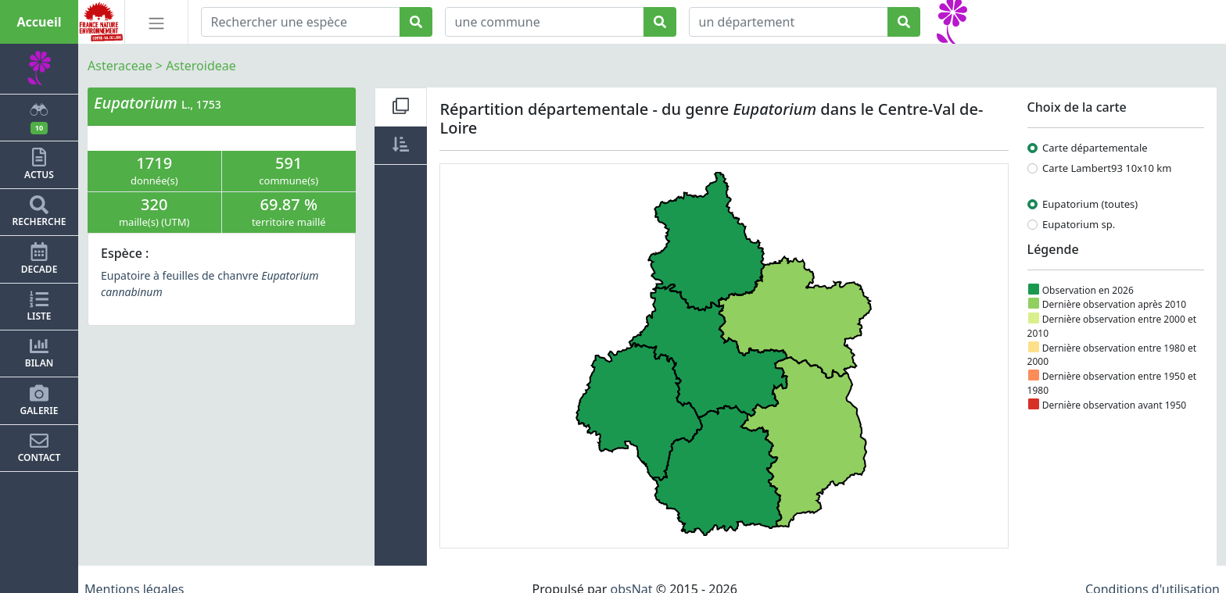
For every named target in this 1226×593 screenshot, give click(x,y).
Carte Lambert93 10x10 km (1106, 168)
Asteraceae (120, 65)
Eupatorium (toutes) (1090, 204)
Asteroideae (201, 65)
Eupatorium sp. (1078, 224)
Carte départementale (1095, 148)
